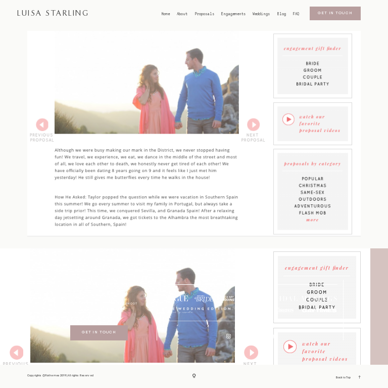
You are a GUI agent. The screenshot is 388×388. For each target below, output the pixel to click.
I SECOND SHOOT (121, 303)
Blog (281, 14)
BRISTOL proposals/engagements (99, 284)
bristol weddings (99, 293)
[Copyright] (194, 376)
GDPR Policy (99, 314)
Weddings (261, 14)
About (182, 14)
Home (166, 14)
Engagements (233, 14)
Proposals (204, 14)
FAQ (296, 14)
